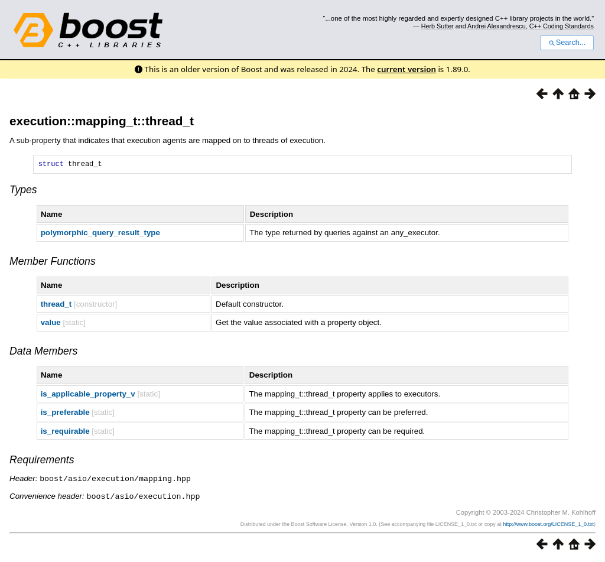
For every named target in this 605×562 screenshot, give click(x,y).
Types (23, 191)
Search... (567, 42)
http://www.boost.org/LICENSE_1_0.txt (548, 525)
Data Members (43, 353)
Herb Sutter (437, 26)
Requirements (41, 461)
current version (406, 69)
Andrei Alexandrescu (496, 26)
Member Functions (52, 263)
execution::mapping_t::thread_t (101, 121)
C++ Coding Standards (561, 26)
